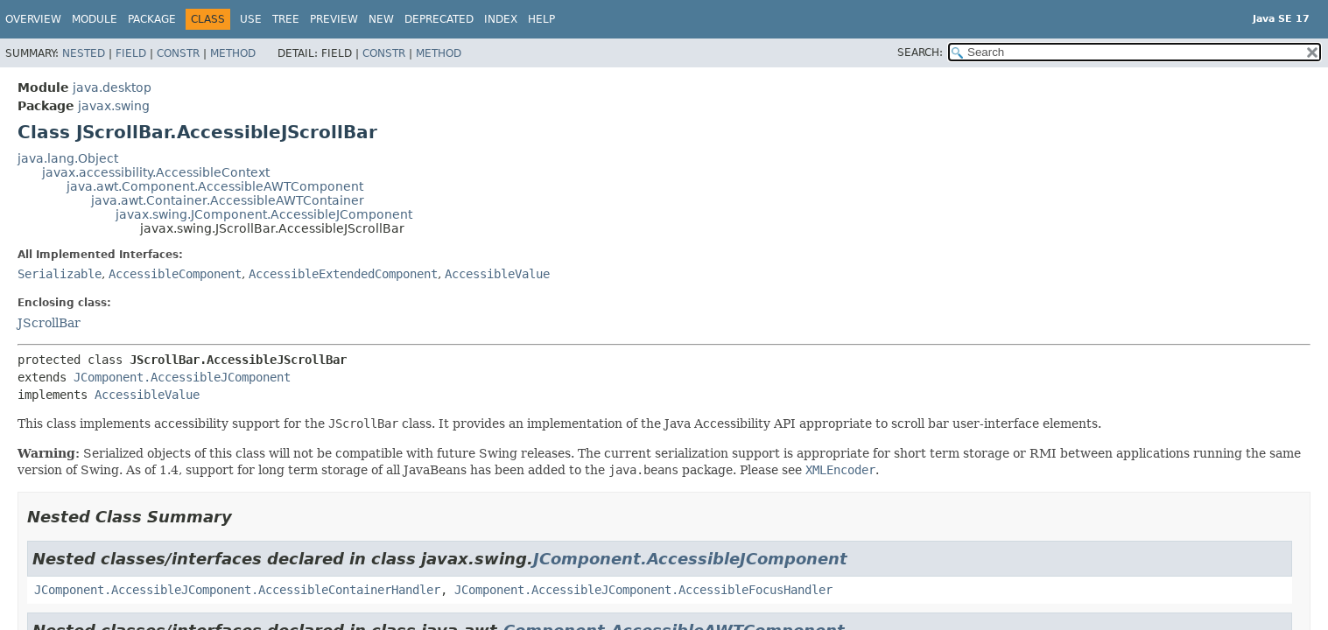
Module (94, 19)
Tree (285, 19)
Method (233, 53)
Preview (334, 19)
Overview (33, 19)
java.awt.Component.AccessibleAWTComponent (215, 186)
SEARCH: (920, 52)
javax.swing (114, 106)
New (381, 19)
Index (500, 19)
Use (251, 19)
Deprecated (439, 19)
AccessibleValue (497, 274)
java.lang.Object (68, 158)
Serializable (60, 274)
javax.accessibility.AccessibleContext (156, 172)
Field (131, 53)
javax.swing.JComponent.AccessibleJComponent (264, 214)
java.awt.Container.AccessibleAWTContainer (227, 200)
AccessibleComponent (175, 274)
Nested (83, 53)
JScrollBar (49, 323)
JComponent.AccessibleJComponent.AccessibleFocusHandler (643, 590)
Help (541, 19)
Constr (178, 53)
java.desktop (112, 87)
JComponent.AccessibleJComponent (182, 377)
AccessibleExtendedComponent (343, 274)
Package (152, 19)
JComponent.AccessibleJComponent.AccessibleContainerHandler (237, 590)
